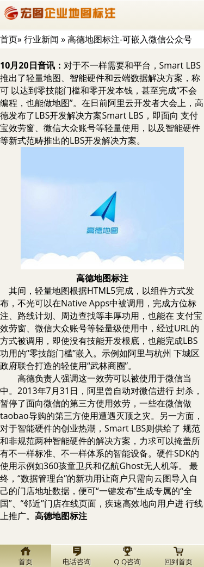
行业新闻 (41, 39)
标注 (102, 278)
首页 (8, 39)
